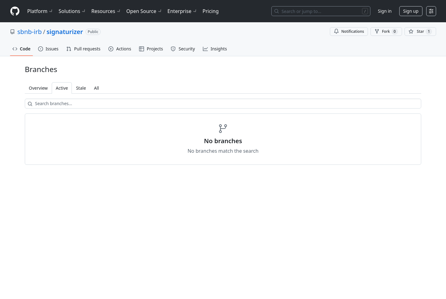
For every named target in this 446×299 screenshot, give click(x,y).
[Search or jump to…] (321, 11)
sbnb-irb (29, 32)
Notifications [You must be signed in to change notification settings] (349, 31)
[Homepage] (15, 11)
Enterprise (183, 11)
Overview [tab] (38, 88)
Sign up (410, 11)
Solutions (72, 11)
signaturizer (64, 32)
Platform (40, 11)
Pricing (211, 11)
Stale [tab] (81, 88)
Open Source (144, 11)
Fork (386, 31)
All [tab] (96, 88)
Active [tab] (62, 88)
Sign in (384, 11)
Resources (106, 11)
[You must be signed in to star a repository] (420, 31)
